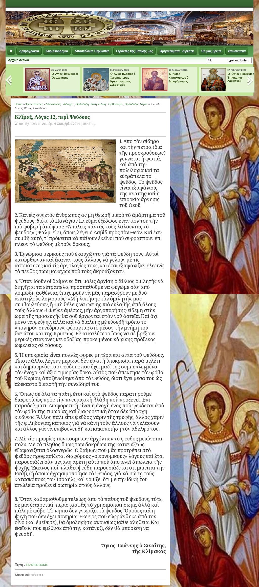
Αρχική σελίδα (18, 60)
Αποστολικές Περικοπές (92, 51)
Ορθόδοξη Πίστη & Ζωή (91, 104)
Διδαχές (68, 104)
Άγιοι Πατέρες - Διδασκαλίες (43, 104)
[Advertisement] (192, 20)
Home (18, 104)
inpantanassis (37, 564)
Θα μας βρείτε (211, 51)
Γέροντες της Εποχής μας (134, 51)
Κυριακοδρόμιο (57, 51)
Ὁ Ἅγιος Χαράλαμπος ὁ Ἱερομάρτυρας (178, 77)
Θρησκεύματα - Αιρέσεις (177, 51)
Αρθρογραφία (29, 51)
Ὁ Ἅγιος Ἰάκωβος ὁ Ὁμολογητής (64, 75)
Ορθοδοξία (115, 104)
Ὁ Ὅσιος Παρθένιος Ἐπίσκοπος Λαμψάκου (240, 77)
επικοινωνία (237, 51)
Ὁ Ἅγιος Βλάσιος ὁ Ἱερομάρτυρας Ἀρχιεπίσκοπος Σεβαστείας (123, 79)
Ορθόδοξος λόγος (136, 104)
